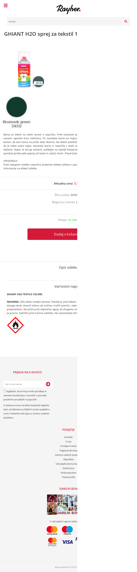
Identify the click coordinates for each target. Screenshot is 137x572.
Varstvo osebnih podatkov (68, 454)
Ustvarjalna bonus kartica (69, 463)
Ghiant (80, 202)
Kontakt (68, 437)
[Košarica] (126, 6)
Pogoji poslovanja (69, 450)
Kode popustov (68, 472)
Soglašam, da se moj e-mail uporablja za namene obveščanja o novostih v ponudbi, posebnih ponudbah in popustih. (25, 395)
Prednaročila (68, 477)
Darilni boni (68, 468)
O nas (68, 441)
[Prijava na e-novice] (48, 384)
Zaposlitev (68, 459)
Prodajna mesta (68, 446)
